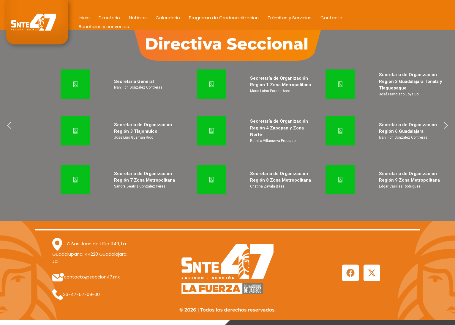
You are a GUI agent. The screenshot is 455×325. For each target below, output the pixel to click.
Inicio (84, 18)
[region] (227, 125)
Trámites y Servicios (290, 18)
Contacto (331, 18)
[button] (9, 125)
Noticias (138, 18)
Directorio (109, 18)
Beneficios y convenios (104, 26)
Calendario (168, 18)
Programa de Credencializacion (224, 18)
